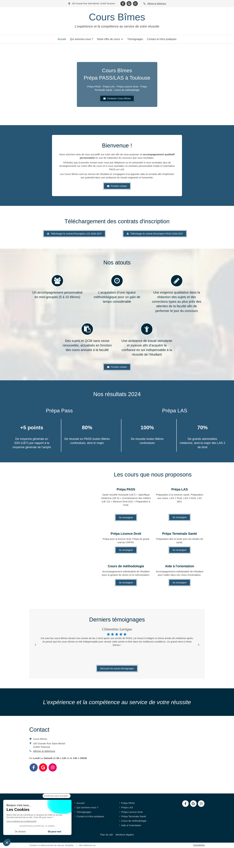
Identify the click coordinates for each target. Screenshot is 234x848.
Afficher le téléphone (156, 3)
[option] (117, 637)
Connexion (199, 845)
